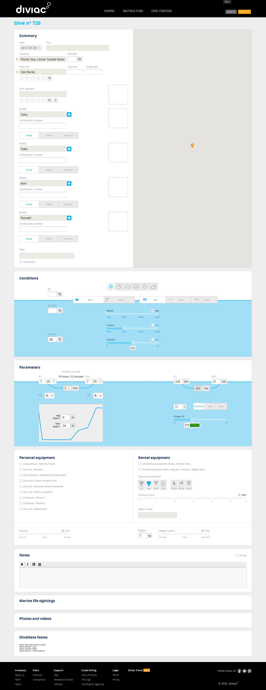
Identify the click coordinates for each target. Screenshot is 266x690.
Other (221, 406)
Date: (22, 42)
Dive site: (24, 66)
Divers (109, 11)
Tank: (177, 401)
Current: (111, 325)
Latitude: (73, 66)
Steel (210, 406)
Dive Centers (161, 11)
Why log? (86, 679)
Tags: (22, 249)
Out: (87, 376)
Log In (231, 11)
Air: (50, 289)
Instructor (68, 135)
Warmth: (23, 531)
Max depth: (56, 425)
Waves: (110, 311)
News (18, 684)
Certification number (31, 120)
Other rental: (145, 509)
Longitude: (92, 66)
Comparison (39, 679)
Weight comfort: (167, 531)
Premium (37, 675)
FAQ (56, 675)
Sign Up (244, 11)
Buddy (23, 109)
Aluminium (199, 406)
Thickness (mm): (146, 495)
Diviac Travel (139, 670)
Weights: (142, 530)
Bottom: (52, 334)
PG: (40, 395)
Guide (49, 135)
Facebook (239, 671)
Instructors (133, 11)
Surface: (52, 305)
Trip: (48, 42)
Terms (116, 675)
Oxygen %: (179, 416)
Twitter (244, 671)
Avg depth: (56, 417)
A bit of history (89, 675)
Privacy (116, 679)
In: (40, 376)
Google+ (249, 671)
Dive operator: (27, 88)
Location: (24, 53)
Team (18, 679)
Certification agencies (93, 684)
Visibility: (111, 339)
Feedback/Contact (63, 679)
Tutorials (58, 684)
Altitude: (72, 53)
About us (20, 675)
